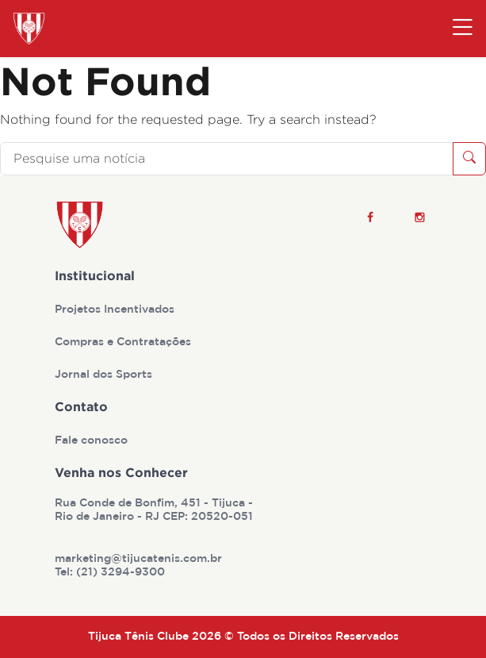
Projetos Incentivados (116, 309)
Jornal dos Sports (105, 374)
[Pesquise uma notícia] (226, 158)
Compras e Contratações (124, 342)
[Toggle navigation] (462, 28)
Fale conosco (93, 440)
